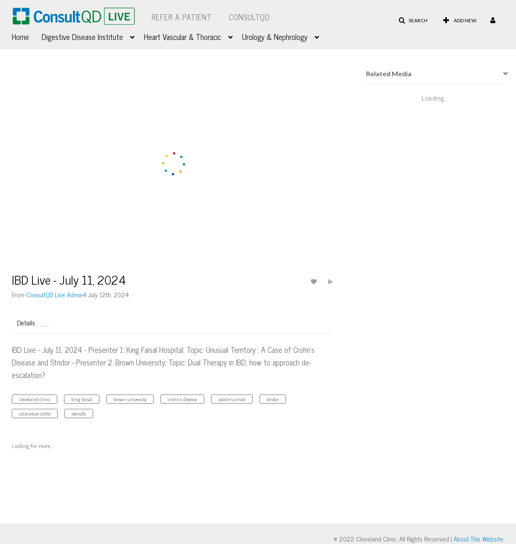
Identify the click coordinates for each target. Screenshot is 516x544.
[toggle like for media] (315, 281)
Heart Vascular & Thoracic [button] (182, 36)
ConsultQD (249, 17)
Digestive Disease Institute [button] (82, 36)
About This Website (478, 538)
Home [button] (20, 36)
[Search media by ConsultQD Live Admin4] (56, 294)
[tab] (26, 322)
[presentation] (502, 73)
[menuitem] (27, 35)
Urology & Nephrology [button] (274, 36)
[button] (413, 20)
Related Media (389, 73)
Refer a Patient (182, 17)
